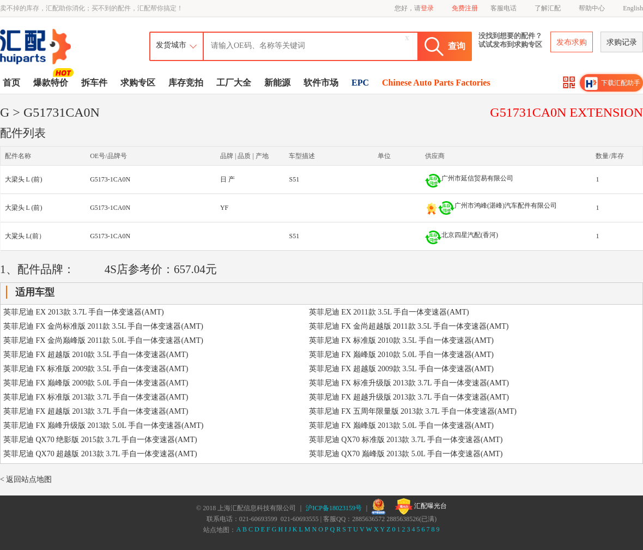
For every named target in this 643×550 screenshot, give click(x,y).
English (633, 8)
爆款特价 (52, 81)
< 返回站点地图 (26, 479)
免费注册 (465, 8)
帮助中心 (592, 8)
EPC (360, 82)
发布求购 (571, 42)
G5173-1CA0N (110, 179)
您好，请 (414, 8)
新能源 (277, 82)
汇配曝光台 (421, 506)
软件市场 (321, 82)
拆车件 (94, 82)
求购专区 (137, 82)
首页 (11, 82)
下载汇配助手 (612, 83)
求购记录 (621, 42)
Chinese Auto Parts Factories (436, 82)
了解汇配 (548, 8)
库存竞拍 (185, 82)
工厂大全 (233, 82)
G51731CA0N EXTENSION (566, 112)
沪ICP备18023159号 (334, 508)
